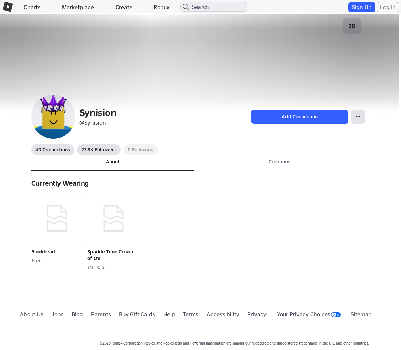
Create (124, 7)
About (112, 162)
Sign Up (362, 7)
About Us (31, 314)
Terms (190, 314)
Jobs (58, 314)
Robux (162, 7)
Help (169, 314)
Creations (279, 162)
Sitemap (361, 314)
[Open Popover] (358, 117)
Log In (388, 7)
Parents (101, 314)
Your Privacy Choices (309, 314)
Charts (32, 7)
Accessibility (223, 314)
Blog (77, 314)
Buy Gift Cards (137, 314)
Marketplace (78, 7)
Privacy (257, 314)
